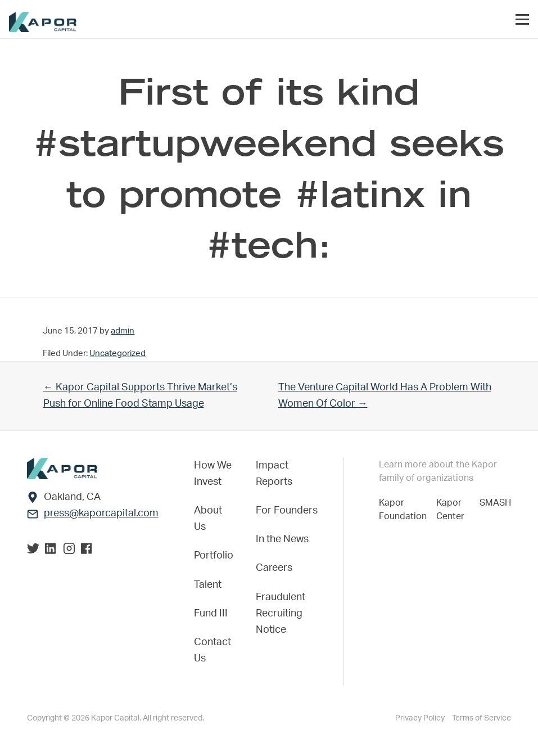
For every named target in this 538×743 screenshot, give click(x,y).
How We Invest (213, 474)
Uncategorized (117, 353)
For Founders (287, 511)
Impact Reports (274, 474)
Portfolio (213, 556)
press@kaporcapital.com (101, 513)
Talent (207, 585)
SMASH (495, 502)
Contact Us (212, 650)
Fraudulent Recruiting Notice (280, 613)
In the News (282, 539)
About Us (208, 519)
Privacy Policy (420, 718)
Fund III (211, 614)
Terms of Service (481, 718)
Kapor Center (452, 509)
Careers (274, 568)
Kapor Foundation (405, 509)
